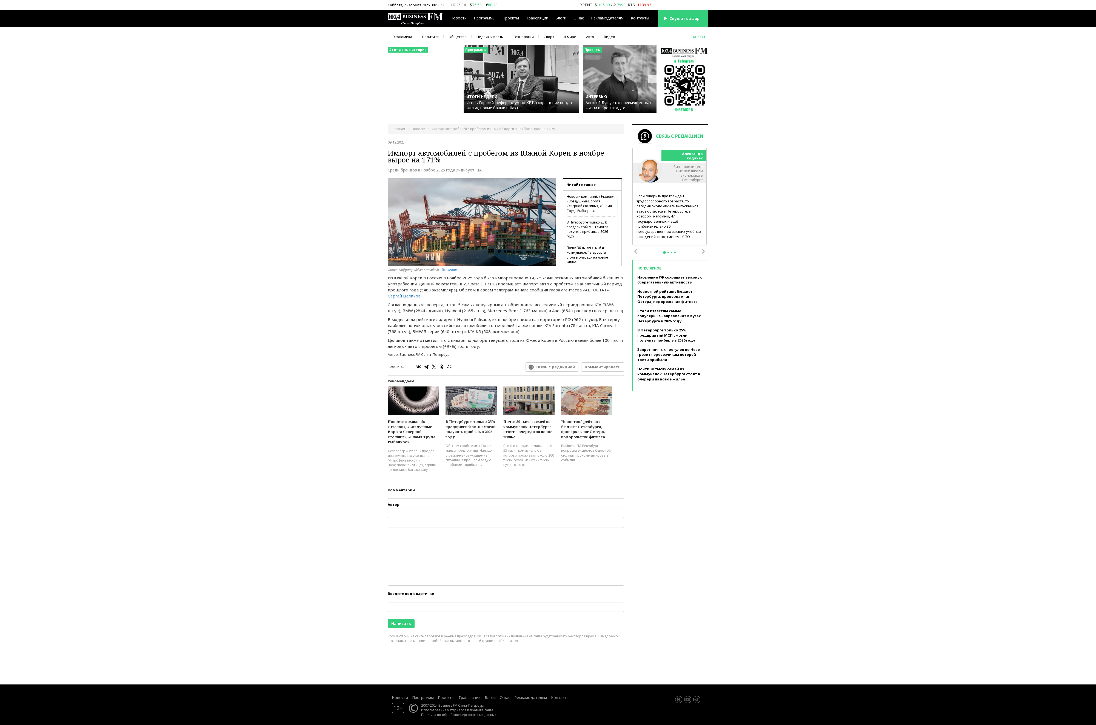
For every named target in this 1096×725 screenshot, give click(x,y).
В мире (570, 36)
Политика (430, 36)
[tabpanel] (670, 197)
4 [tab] (675, 252)
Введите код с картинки (411, 593)
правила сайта (481, 710)
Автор (393, 504)
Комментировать (603, 366)
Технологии (523, 36)
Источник (450, 269)
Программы (484, 18)
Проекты (511, 18)
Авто (590, 36)
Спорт (549, 36)
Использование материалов (443, 710)
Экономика (402, 36)
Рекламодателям (607, 18)
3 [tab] (671, 252)
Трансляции (537, 18)
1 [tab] (664, 252)
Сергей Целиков (404, 296)
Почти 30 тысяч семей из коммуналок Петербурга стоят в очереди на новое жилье (587, 254)
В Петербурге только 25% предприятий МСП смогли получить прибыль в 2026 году (587, 229)
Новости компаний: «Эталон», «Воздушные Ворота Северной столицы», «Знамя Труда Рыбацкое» (591, 203)
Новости (458, 18)
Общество (458, 36)
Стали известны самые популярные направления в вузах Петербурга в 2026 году (669, 315)
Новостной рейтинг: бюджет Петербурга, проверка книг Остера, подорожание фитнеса (583, 429)
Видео (609, 36)
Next (703, 251)
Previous (635, 251)
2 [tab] (668, 252)
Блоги (560, 18)
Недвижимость (489, 36)
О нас (578, 18)
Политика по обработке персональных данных (458, 714)
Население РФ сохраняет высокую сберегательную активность (670, 280)
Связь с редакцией (555, 366)
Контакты (640, 18)
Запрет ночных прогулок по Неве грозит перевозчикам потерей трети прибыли (668, 354)
